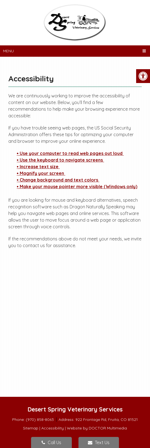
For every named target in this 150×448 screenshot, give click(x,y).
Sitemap (30, 428)
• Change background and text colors (58, 180)
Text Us (99, 442)
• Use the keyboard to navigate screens (60, 160)
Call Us (51, 442)
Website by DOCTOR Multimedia (97, 428)
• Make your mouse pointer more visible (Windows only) (77, 186)
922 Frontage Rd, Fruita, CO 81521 (106, 419)
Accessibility (52, 428)
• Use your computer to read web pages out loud (70, 153)
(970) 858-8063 (40, 419)
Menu (8, 50)
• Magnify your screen (41, 173)
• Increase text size (38, 166)
